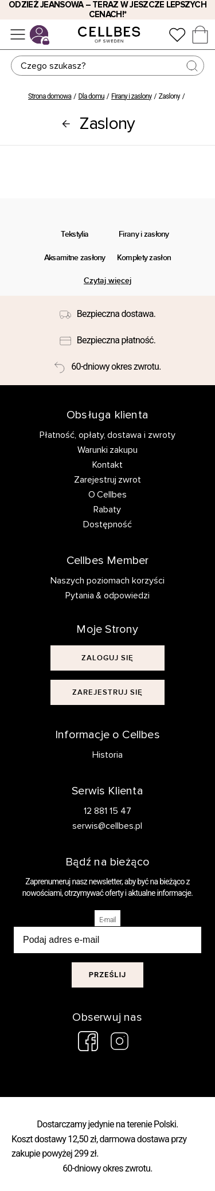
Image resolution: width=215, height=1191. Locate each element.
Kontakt (107, 465)
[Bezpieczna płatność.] (108, 340)
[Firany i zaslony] (66, 124)
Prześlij (108, 974)
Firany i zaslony (131, 96)
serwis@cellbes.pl (107, 826)
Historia (107, 755)
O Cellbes (107, 494)
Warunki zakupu (107, 450)
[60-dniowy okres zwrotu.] (107, 367)
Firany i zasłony (144, 234)
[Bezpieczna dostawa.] (107, 314)
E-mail (107, 920)
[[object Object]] (107, 658)
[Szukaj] (108, 66)
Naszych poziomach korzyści (107, 580)
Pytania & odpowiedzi (107, 595)
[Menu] (18, 34)
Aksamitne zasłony (74, 258)
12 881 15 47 (107, 811)
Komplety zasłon (144, 258)
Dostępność (107, 524)
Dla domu (91, 96)
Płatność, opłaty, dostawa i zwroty (108, 435)
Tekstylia (74, 234)
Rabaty (107, 509)
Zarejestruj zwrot (108, 479)
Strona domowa (49, 96)
